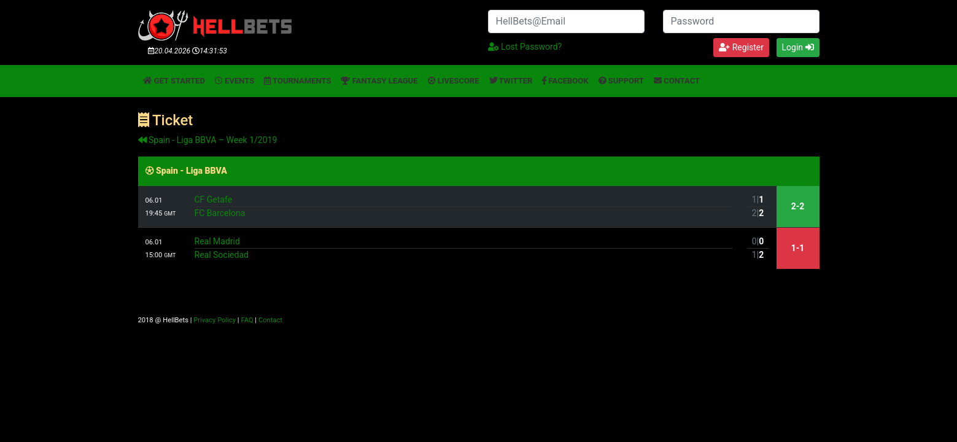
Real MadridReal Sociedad (463, 248)
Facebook (565, 80)
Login (798, 47)
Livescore (453, 80)
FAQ (247, 320)
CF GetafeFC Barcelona (463, 206)
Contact (677, 80)
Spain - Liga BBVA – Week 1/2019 (207, 140)
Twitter (511, 80)
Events (234, 80)
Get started (174, 80)
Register (741, 47)
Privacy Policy (214, 320)
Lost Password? (525, 47)
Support (622, 80)
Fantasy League (379, 80)
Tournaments (297, 80)
